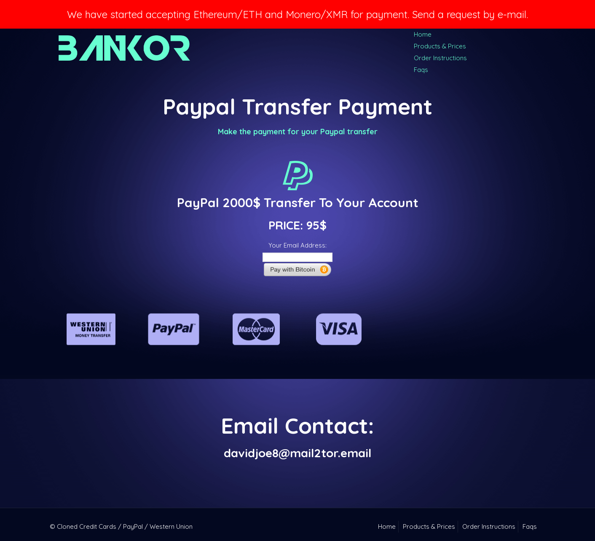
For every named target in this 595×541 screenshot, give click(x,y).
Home (423, 34)
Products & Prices (440, 46)
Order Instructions (440, 58)
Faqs (421, 70)
